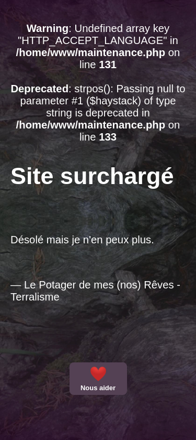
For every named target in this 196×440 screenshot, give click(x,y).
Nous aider (98, 379)
